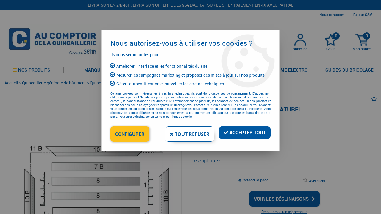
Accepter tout (245, 132)
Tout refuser (190, 134)
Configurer (130, 134)
